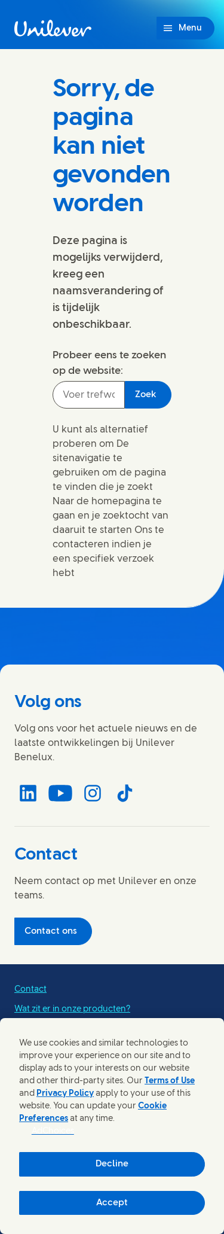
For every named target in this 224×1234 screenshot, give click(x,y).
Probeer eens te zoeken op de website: (109, 363)
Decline (112, 1164)
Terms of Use (170, 1081)
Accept (112, 1203)
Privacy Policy (65, 1093)
